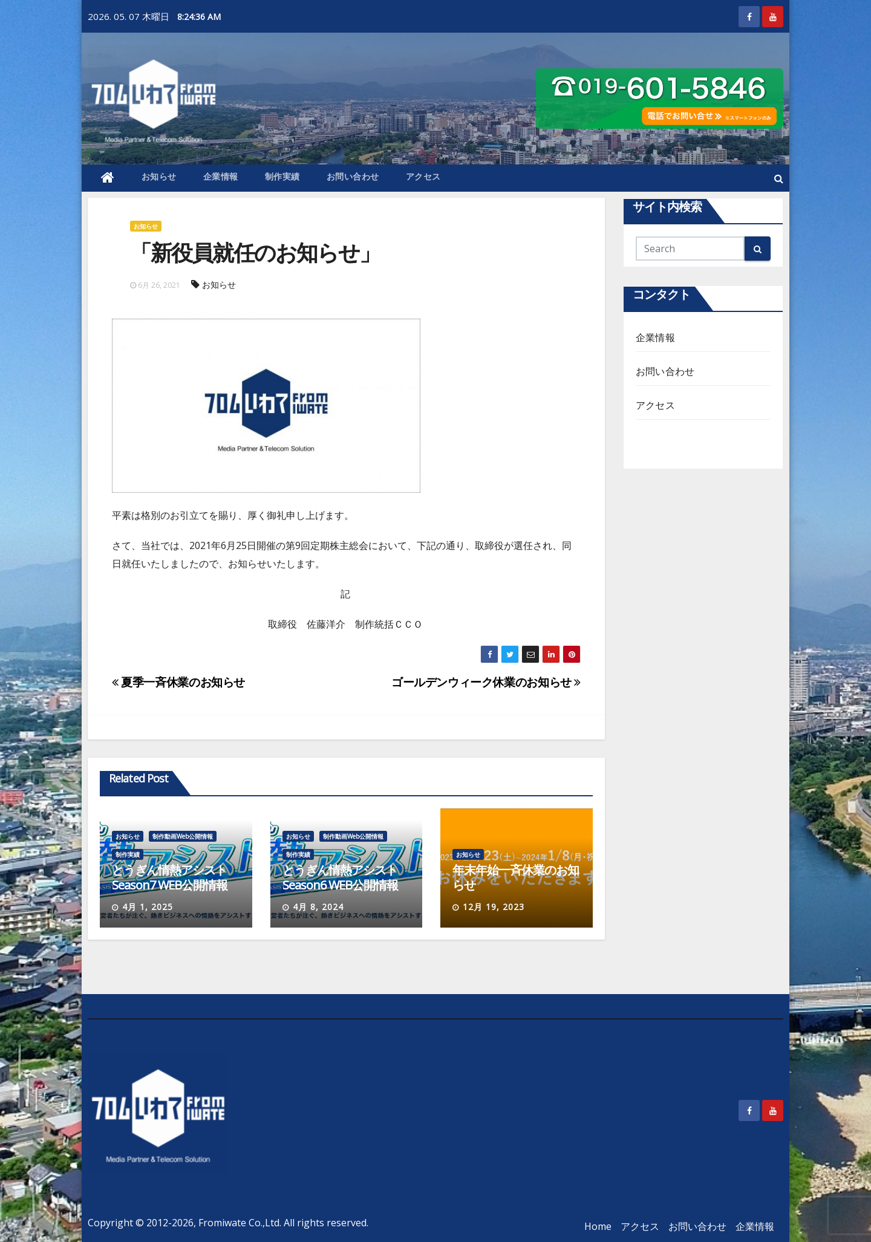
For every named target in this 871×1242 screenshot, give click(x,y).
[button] (778, 178)
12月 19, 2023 (493, 906)
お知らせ (159, 176)
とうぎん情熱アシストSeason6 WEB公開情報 (340, 877)
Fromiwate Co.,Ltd (238, 1222)
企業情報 (220, 176)
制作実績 (282, 176)
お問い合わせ (353, 176)
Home (598, 1226)
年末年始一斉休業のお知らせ (515, 877)
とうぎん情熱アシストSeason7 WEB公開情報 (169, 877)
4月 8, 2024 (318, 906)
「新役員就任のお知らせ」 (255, 252)
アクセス (423, 176)
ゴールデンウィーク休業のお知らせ (486, 682)
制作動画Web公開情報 (182, 836)
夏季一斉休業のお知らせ (178, 682)
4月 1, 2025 (147, 906)
